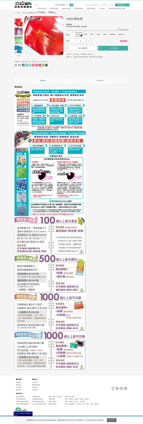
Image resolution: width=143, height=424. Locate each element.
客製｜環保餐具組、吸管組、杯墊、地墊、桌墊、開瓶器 (81, 404)
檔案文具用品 (66, 8)
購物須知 (51, 12)
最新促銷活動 (54, 8)
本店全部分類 (41, 8)
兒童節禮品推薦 (20, 399)
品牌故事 (18, 382)
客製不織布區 (53, 401)
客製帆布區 (52, 399)
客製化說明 (40, 12)
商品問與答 (100, 80)
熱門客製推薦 (78, 8)
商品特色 (43, 80)
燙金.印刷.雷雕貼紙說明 (39, 404)
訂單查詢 (34, 382)
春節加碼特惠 (20, 396)
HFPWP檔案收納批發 (22, 404)
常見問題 (18, 387)
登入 (112, 5)
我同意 (113, 420)
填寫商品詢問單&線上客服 (117, 8)
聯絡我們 (18, 389)
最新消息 (18, 385)
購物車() (123, 5)
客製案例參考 (36, 396)
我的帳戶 (105, 5)
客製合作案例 (91, 8)
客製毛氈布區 (53, 404)
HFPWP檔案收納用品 (22, 401)
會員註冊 (34, 387)
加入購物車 (114, 48)
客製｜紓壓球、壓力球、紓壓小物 (75, 401)
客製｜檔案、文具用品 (55, 396)
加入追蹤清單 (82, 48)
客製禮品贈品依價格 (38, 401)
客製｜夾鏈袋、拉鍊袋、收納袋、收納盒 (77, 399)
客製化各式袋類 (69, 396)
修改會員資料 (36, 385)
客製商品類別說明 (37, 399)
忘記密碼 (34, 389)
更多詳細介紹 (124, 29)
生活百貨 (102, 8)
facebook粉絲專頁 (93, 5)
